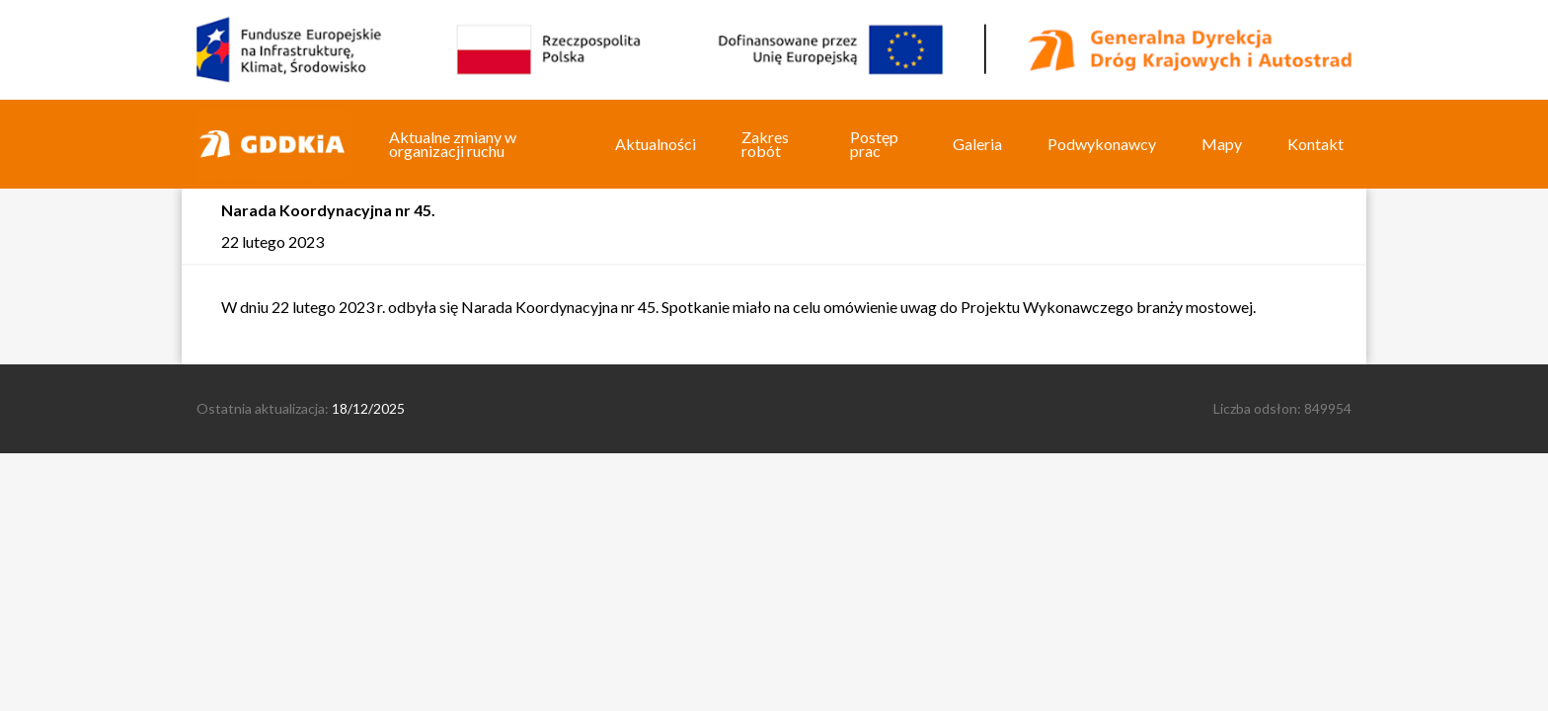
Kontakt (1315, 143)
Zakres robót (765, 143)
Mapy (1221, 143)
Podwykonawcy (1101, 143)
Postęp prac (874, 143)
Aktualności (655, 143)
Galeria (977, 143)
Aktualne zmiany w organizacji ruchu (452, 143)
